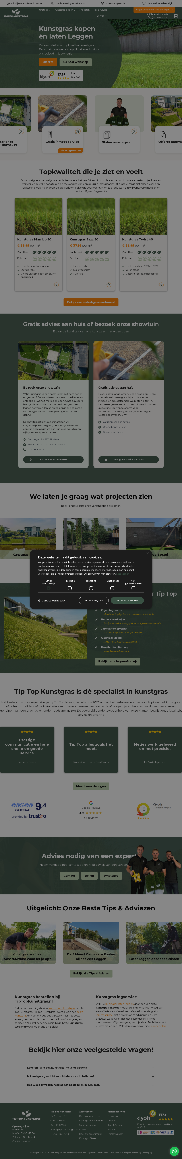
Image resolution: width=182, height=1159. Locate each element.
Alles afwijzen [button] (94, 600)
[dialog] (91, 579)
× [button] (147, 553)
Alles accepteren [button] (127, 600)
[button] (52, 600)
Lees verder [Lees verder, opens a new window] (122, 573)
